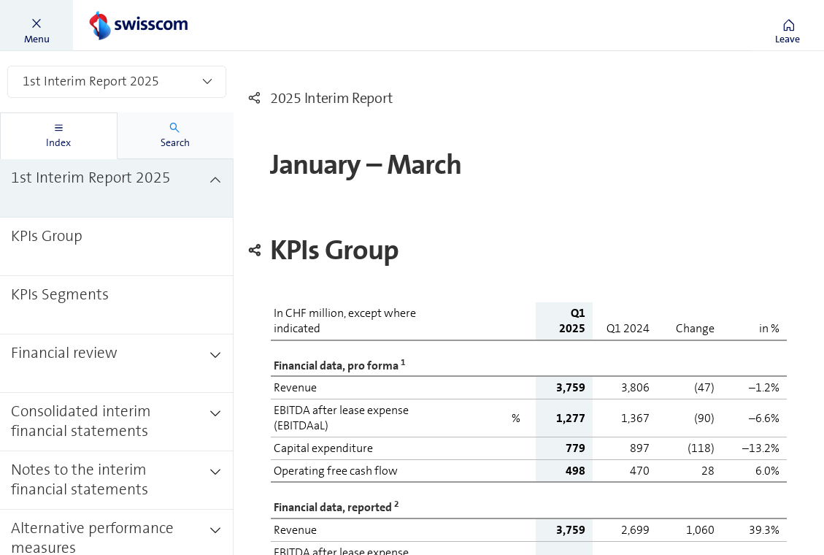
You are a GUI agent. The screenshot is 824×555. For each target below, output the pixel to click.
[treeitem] (117, 188)
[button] (36, 25)
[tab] (59, 135)
